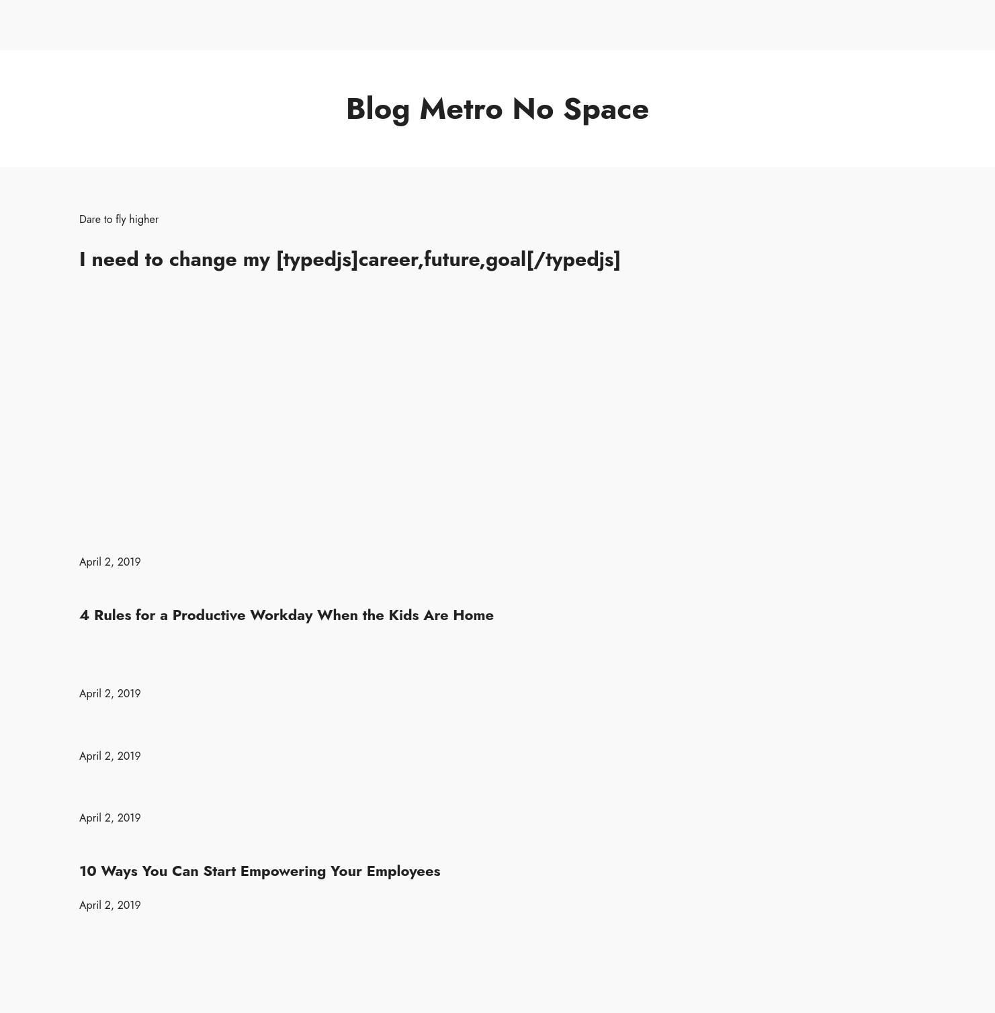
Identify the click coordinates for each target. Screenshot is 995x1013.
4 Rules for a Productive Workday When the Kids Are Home (286, 614)
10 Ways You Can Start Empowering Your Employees (260, 870)
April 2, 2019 (110, 562)
